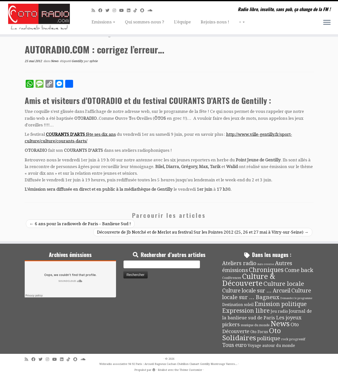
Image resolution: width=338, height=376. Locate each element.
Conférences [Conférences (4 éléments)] (231, 278)
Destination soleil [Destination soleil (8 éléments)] (238, 305)
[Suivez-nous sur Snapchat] (143, 10)
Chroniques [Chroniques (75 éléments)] (266, 269)
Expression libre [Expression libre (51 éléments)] (246, 310)
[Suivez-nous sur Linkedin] (130, 10)
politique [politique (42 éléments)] (268, 338)
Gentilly (78, 61)
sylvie (93, 61)
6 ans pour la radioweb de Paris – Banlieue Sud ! (80, 223)
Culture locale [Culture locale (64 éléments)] (283, 283)
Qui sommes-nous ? (144, 21)
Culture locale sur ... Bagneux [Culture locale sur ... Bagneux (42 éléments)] (266, 293)
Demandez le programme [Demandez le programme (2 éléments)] (296, 298)
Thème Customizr (190, 370)
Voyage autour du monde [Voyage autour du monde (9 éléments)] (271, 345)
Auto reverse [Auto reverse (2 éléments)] (265, 264)
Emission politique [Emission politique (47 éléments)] (281, 304)
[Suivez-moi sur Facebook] (101, 10)
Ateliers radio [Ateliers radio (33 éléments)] (239, 263)
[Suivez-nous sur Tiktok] (137, 10)
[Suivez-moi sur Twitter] (109, 10)
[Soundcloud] (151, 10)
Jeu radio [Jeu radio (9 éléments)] (279, 311)
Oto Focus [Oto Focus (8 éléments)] (259, 332)
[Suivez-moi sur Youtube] (123, 10)
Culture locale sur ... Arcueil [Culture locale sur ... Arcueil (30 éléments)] (256, 291)
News (55, 61)
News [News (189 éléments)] (280, 324)
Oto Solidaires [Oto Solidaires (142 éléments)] (251, 334)
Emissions (103, 21)
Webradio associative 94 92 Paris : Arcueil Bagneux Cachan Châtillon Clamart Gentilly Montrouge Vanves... (168, 364)
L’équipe (182, 21)
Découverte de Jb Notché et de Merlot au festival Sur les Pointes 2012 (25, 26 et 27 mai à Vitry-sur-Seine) (203, 232)
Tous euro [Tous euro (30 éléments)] (234, 345)
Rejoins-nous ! (215, 21)
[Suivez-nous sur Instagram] (116, 10)
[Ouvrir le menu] (327, 22)
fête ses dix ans (81, 134)
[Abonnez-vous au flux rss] (95, 10)
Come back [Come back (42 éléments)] (299, 270)
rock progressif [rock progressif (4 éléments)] (293, 339)
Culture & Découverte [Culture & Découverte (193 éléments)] (248, 280)
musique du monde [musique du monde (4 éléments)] (255, 325)
